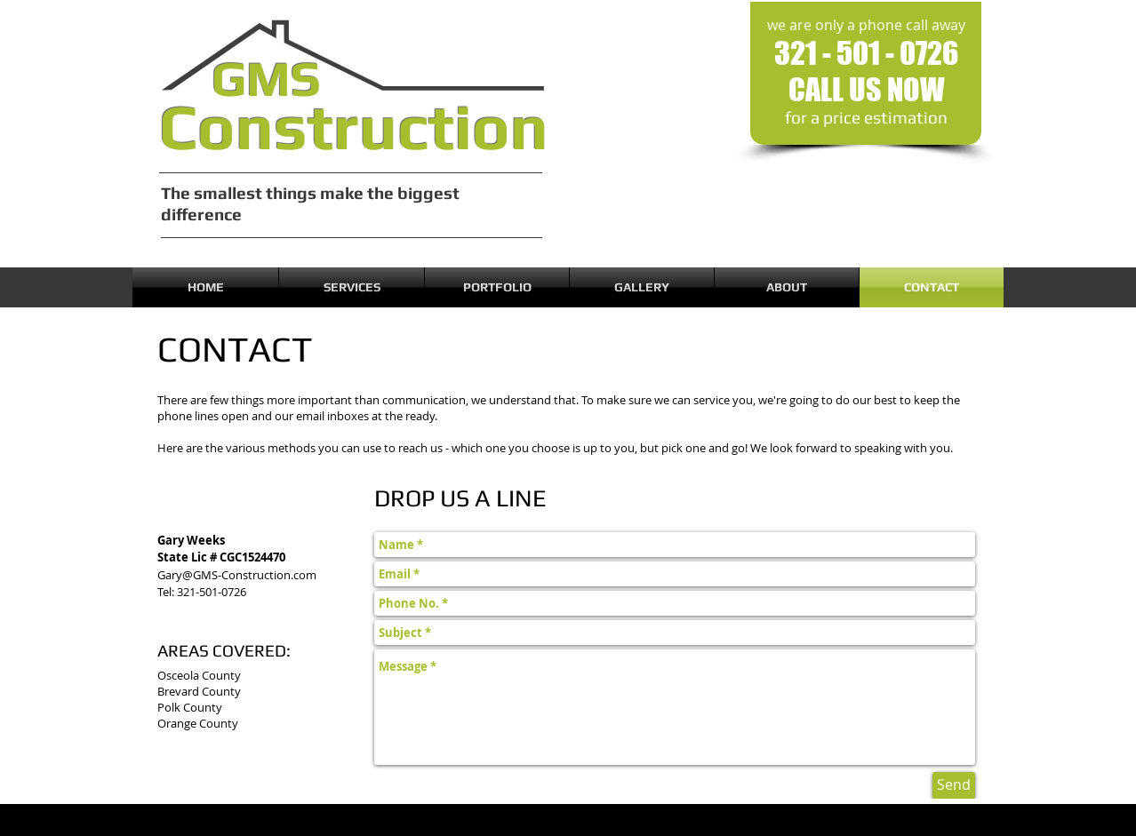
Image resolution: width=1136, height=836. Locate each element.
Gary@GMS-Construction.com (236, 575)
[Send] (953, 785)
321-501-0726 (211, 592)
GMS (266, 78)
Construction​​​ (353, 126)
